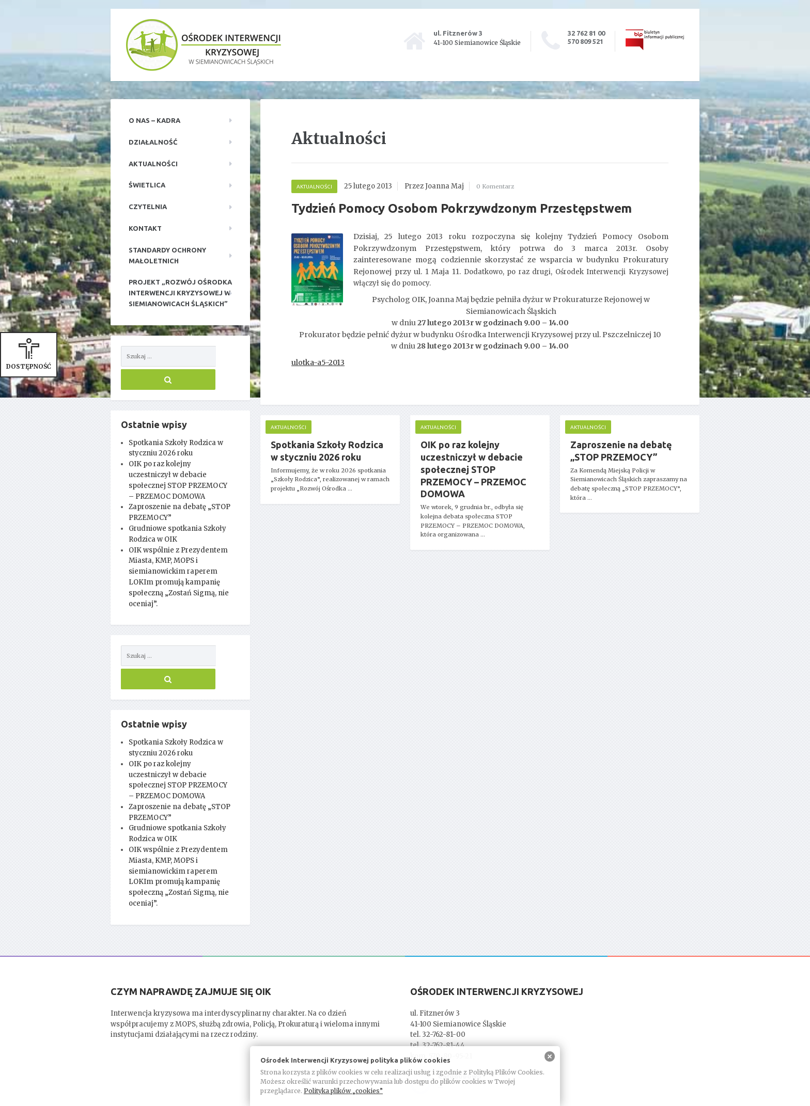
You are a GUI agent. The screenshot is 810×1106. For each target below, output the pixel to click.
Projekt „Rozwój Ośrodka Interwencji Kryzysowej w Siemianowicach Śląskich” (180, 292)
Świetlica (147, 184)
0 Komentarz (498, 186)
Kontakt (145, 228)
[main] (480, 343)
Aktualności (153, 163)
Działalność (153, 142)
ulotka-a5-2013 (318, 362)
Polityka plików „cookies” (343, 1091)
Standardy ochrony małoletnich (167, 255)
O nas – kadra (154, 120)
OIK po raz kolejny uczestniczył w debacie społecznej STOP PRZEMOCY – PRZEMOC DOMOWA (473, 469)
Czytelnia (148, 206)
